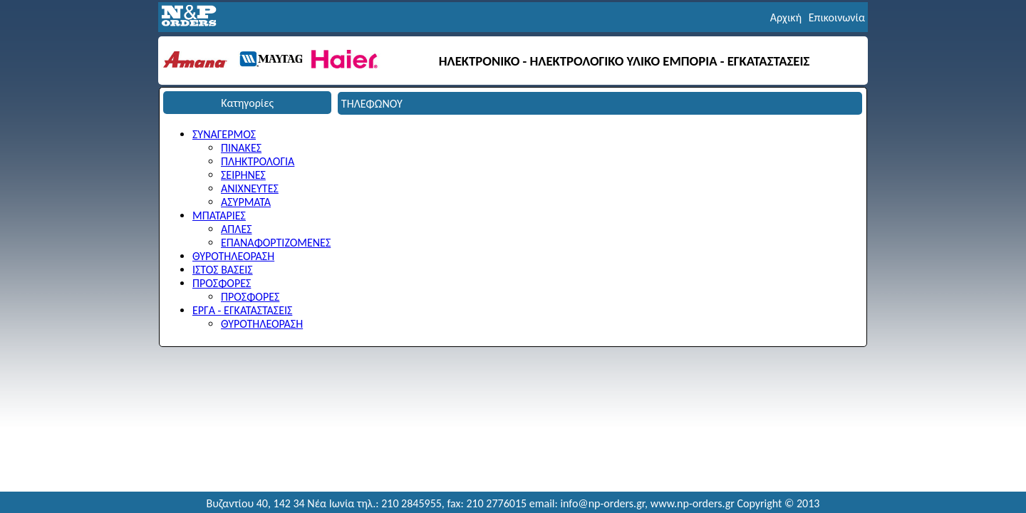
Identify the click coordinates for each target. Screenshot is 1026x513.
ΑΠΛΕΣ (236, 229)
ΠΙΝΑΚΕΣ (241, 148)
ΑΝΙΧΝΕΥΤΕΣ (250, 188)
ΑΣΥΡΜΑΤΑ (246, 202)
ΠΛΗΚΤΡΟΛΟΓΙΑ (257, 161)
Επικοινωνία (837, 17)
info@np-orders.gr (602, 503)
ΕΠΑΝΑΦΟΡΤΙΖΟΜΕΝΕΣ (276, 242)
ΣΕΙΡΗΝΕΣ (243, 175)
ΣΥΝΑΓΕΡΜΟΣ (224, 134)
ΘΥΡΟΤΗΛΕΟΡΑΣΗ (233, 256)
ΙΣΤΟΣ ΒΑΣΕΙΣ (222, 269)
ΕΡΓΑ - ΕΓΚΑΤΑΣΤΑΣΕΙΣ (242, 310)
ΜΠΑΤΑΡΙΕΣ (219, 215)
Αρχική (786, 17)
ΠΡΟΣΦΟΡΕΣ (221, 283)
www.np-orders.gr (693, 503)
